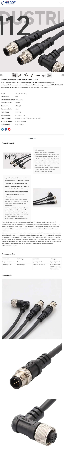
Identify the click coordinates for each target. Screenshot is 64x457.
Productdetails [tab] (32, 138)
